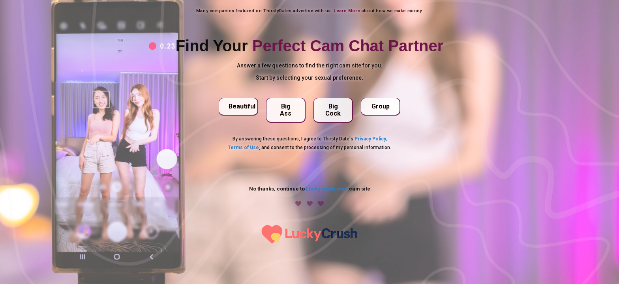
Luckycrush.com (327, 189)
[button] (238, 107)
